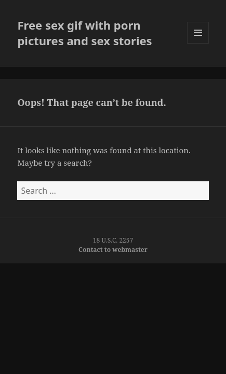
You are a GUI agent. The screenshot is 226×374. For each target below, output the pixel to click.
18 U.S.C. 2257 (113, 240)
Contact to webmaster (113, 249)
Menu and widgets (198, 43)
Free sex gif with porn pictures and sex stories (84, 32)
